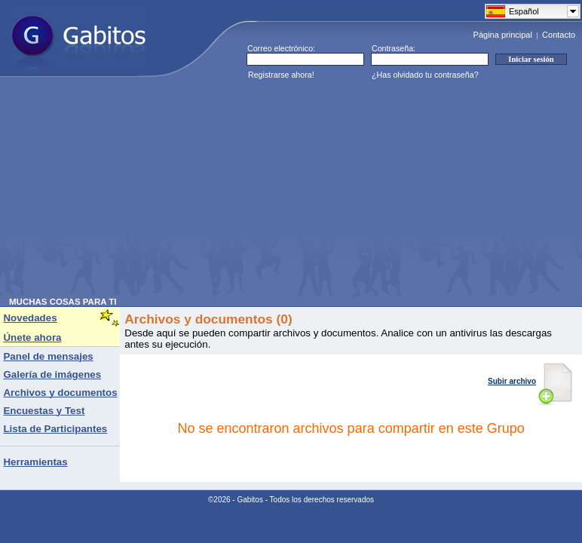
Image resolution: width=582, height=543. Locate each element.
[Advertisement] (221, 191)
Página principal (502, 34)
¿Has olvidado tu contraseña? (425, 74)
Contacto (558, 34)
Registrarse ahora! (281, 74)
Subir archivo (530, 381)
